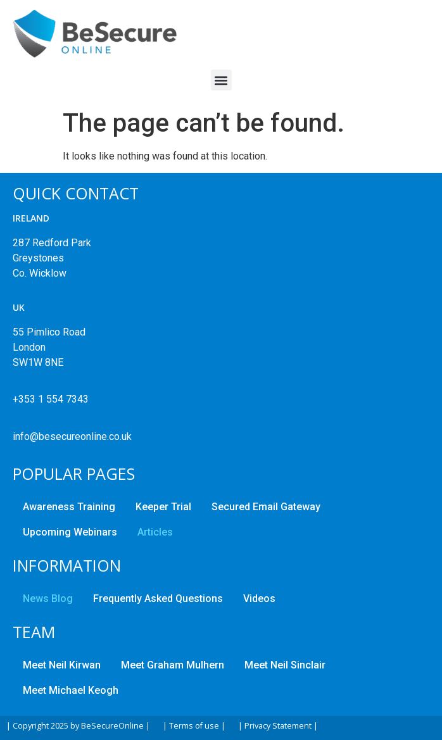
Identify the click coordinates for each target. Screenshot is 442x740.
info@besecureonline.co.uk (72, 436)
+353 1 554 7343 (51, 399)
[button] (221, 80)
